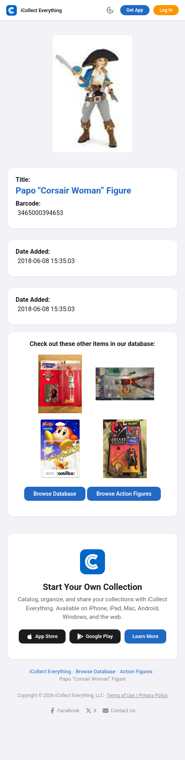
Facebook (64, 710)
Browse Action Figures (123, 494)
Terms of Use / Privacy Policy (137, 695)
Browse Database (55, 494)
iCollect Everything (50, 671)
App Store (42, 636)
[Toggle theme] (110, 10)
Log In (166, 10)
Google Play (95, 636)
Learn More (145, 636)
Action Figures (136, 671)
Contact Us (119, 710)
